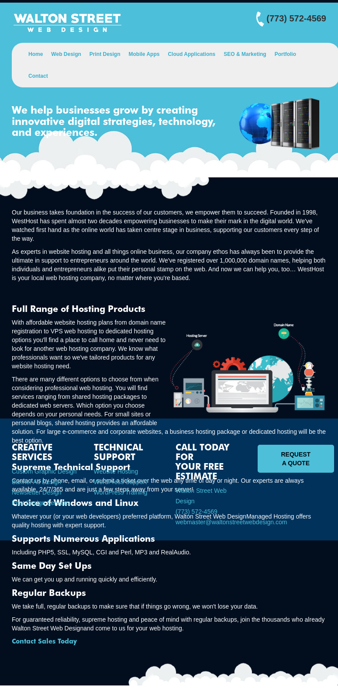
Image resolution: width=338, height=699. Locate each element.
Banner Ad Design (36, 481)
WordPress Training (121, 492)
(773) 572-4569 (196, 511)
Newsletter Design (37, 492)
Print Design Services (41, 502)
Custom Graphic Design (44, 471)
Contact (38, 76)
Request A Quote (296, 459)
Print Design (105, 54)
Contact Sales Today (44, 641)
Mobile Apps (144, 54)
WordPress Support (120, 481)
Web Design (66, 54)
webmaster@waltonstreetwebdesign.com (231, 522)
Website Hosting (116, 471)
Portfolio (285, 54)
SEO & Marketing (245, 54)
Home (35, 54)
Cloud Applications (191, 54)
